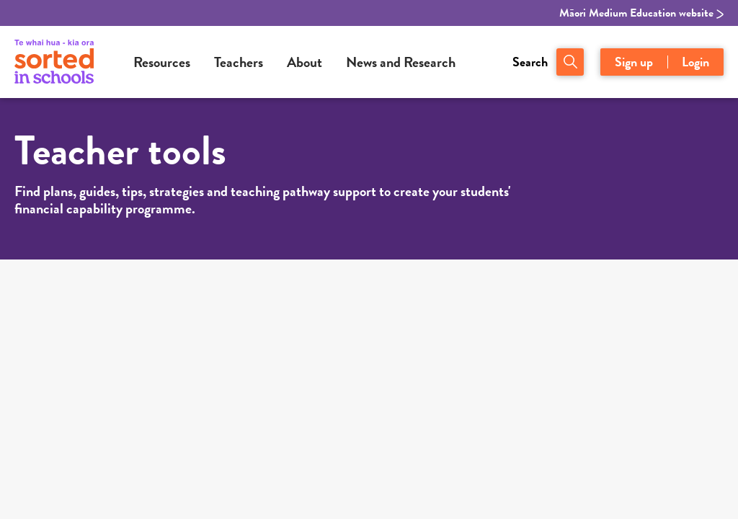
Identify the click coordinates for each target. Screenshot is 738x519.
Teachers (238, 62)
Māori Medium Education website (641, 13)
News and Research (400, 62)
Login (695, 61)
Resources (161, 62)
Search (530, 61)
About (304, 62)
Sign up (634, 61)
